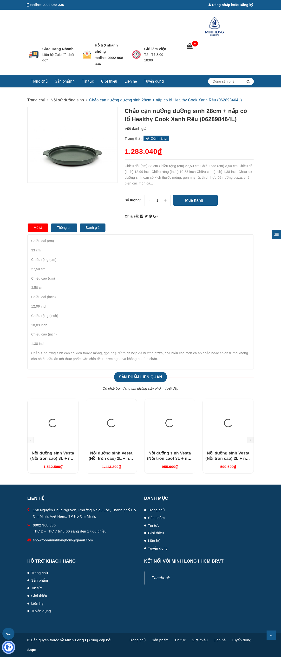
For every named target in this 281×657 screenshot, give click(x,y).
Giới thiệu (109, 81)
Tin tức (88, 81)
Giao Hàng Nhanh (58, 49)
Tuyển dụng (154, 81)
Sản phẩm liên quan (140, 377)
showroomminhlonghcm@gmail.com (63, 540)
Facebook (161, 578)
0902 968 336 (53, 5)
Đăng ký (246, 5)
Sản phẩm (65, 81)
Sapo (32, 650)
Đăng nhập (219, 5)
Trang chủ (39, 81)
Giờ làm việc (155, 49)
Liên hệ (130, 81)
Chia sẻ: (132, 216)
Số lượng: (133, 200)
